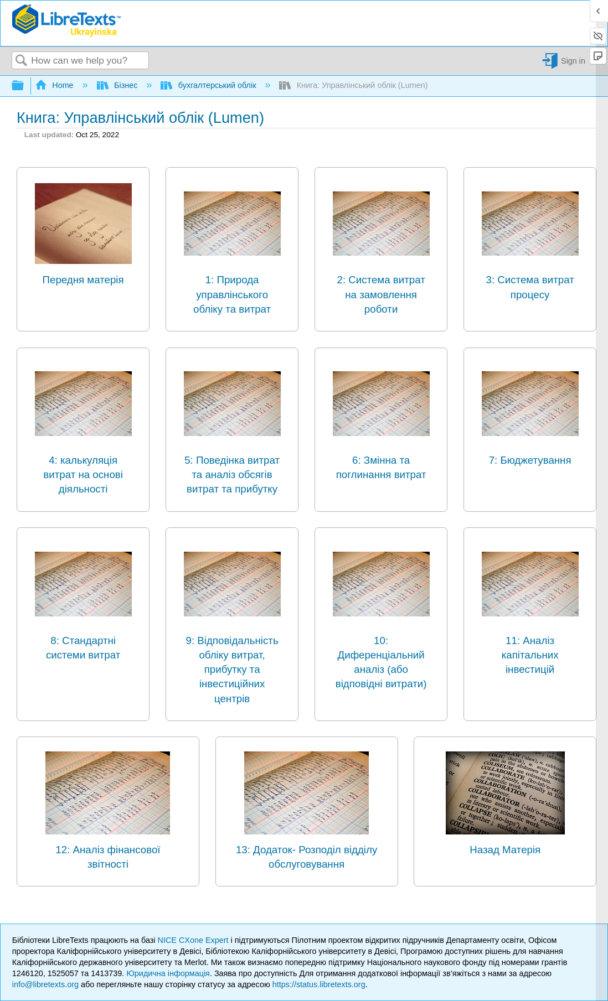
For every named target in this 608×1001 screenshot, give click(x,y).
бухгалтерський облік (209, 85)
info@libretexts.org (45, 984)
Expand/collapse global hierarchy (25, 86)
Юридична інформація (168, 973)
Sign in (573, 60)
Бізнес (118, 85)
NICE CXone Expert (194, 940)
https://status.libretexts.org (318, 984)
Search (22, 61)
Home (55, 85)
